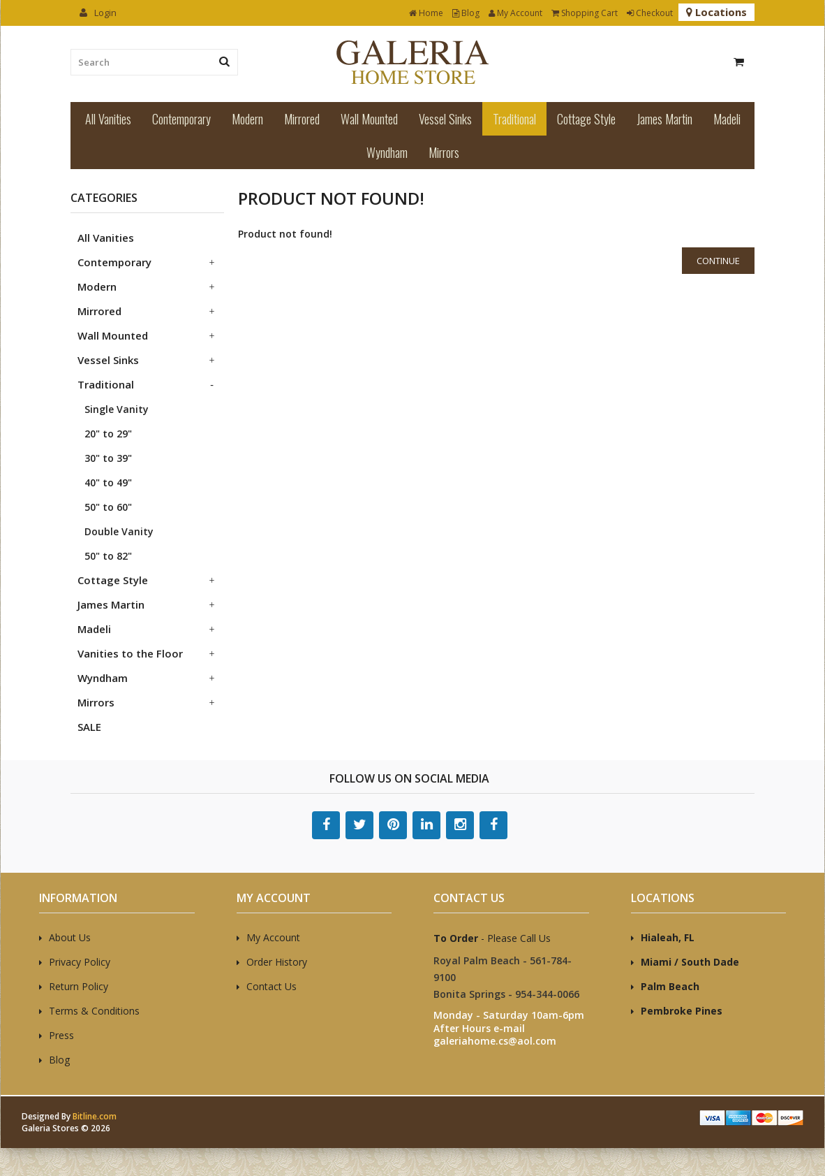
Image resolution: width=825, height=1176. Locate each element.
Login (98, 12)
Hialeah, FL (667, 937)
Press (61, 1035)
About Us (70, 937)
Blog (466, 13)
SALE (89, 727)
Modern (247, 119)
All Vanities (108, 119)
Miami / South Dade (690, 961)
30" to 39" (108, 458)
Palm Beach (670, 986)
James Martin (664, 119)
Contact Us (271, 986)
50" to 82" (108, 555)
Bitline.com (95, 1116)
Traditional (514, 119)
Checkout (650, 13)
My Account (515, 13)
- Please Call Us (492, 938)
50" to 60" (108, 507)
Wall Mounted (369, 119)
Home (426, 13)
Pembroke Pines (681, 1010)
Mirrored (302, 119)
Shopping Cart (584, 13)
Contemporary (181, 119)
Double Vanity (119, 531)
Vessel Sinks (445, 119)
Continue (718, 260)
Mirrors (444, 152)
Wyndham (387, 152)
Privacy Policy (79, 961)
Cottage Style (586, 119)
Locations (716, 12)
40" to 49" (108, 482)
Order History (276, 961)
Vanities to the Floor (130, 653)
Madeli (727, 119)
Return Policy (78, 986)
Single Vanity (116, 409)
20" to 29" (108, 433)
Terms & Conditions (94, 1010)
